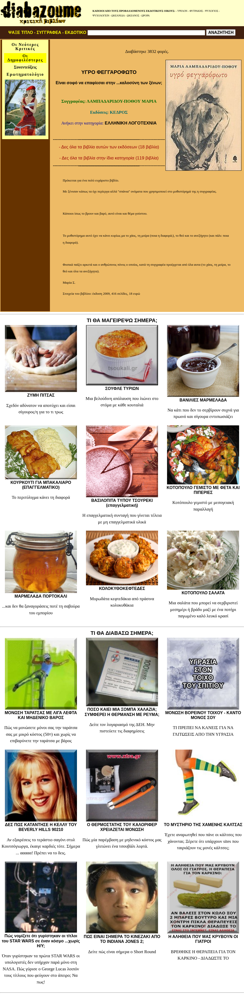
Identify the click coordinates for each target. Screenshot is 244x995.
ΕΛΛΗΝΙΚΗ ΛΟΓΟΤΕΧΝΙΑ (131, 123)
